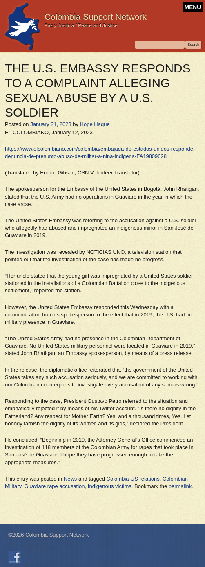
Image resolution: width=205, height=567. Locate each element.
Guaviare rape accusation (54, 486)
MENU (193, 7)
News (70, 479)
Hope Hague (95, 124)
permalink (180, 486)
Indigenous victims (109, 486)
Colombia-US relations (133, 479)
